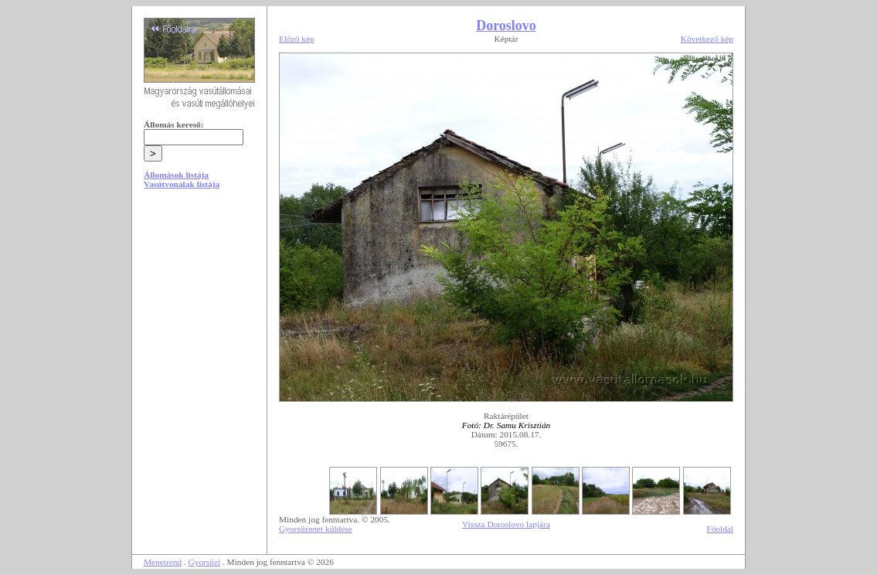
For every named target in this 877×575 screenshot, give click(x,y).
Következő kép (707, 38)
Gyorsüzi (205, 561)
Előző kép (296, 38)
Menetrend (163, 561)
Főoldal (719, 528)
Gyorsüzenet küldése (315, 528)
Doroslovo (506, 25)
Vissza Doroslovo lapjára (506, 524)
